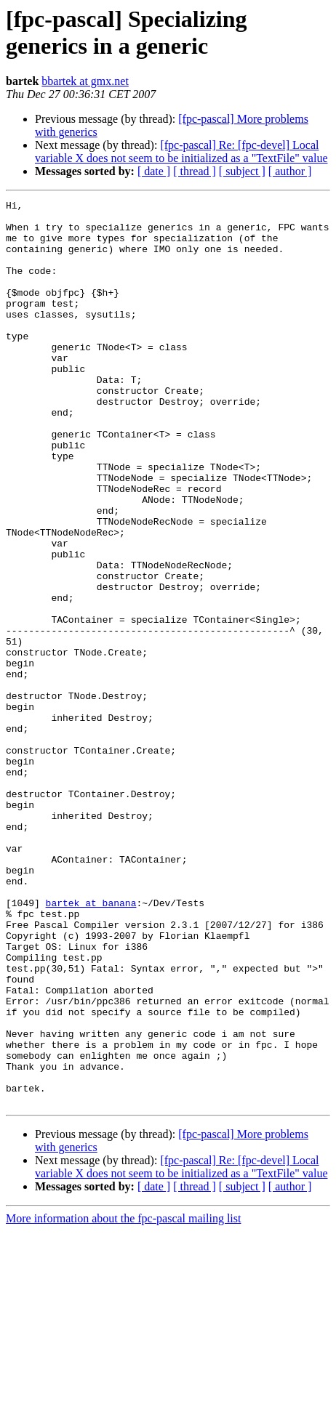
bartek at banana (91, 1044)
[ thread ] (194, 171)
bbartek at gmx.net (85, 81)
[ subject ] (242, 171)
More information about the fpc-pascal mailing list (123, 1399)
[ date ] (153, 171)
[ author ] (290, 171)
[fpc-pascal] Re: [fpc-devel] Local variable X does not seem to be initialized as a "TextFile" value (181, 151)
